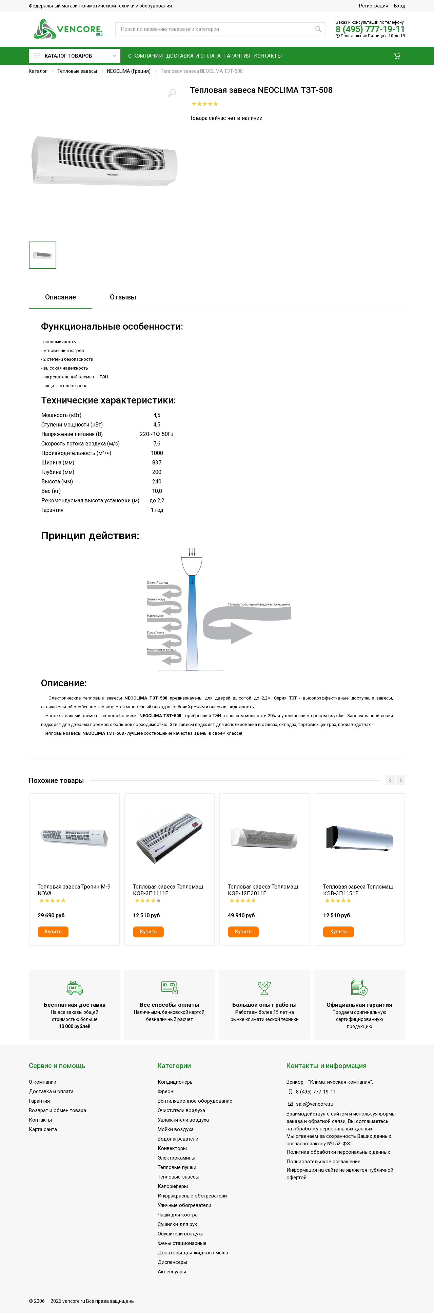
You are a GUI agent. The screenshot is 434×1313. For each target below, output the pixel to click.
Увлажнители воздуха (183, 1120)
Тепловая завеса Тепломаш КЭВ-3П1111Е (168, 890)
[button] (397, 56)
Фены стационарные (182, 1243)
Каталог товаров (75, 56)
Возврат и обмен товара (57, 1110)
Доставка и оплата (51, 1091)
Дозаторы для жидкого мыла (193, 1253)
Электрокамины (176, 1158)
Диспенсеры (172, 1262)
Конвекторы (172, 1148)
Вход (399, 5)
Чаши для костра (178, 1215)
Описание (60, 297)
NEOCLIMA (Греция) (129, 71)
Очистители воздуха (181, 1110)
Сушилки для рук (177, 1224)
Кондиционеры (176, 1082)
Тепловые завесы (77, 71)
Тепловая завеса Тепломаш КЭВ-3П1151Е (358, 890)
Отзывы (123, 297)
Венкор (295, 1082)
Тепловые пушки (177, 1167)
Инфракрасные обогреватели (192, 1196)
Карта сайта (43, 1129)
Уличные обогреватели (184, 1205)
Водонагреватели (178, 1139)
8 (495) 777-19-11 (370, 29)
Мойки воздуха (176, 1129)
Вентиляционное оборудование (195, 1101)
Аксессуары (172, 1272)
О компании (42, 1082)
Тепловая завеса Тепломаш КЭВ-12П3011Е (263, 890)
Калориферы (173, 1186)
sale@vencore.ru (314, 1104)
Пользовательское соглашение (323, 1162)
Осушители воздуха (180, 1234)
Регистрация (373, 5)
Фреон (165, 1091)
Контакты (40, 1120)
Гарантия (39, 1101)
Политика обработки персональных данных (338, 1152)
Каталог (38, 71)
